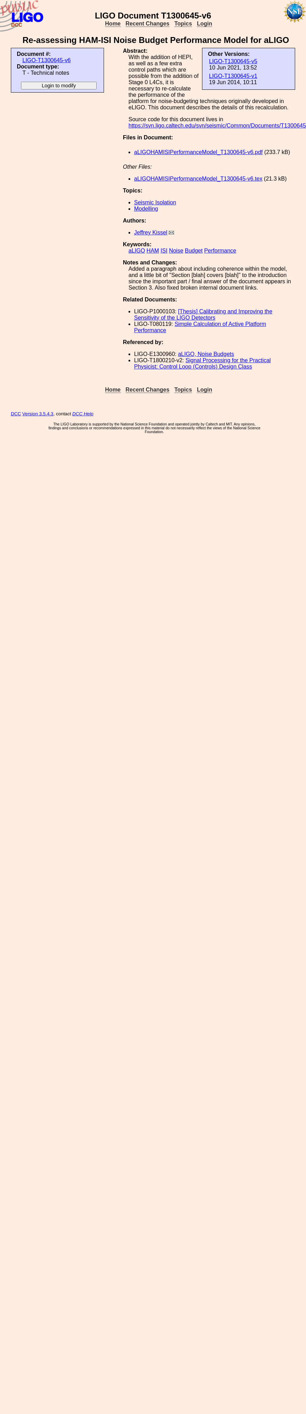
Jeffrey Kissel (150, 232)
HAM (153, 251)
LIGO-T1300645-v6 (46, 60)
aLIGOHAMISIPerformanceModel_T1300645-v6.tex (198, 179)
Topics (183, 24)
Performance (220, 251)
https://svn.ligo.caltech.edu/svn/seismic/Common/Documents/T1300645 (217, 126)
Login (204, 24)
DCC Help (82, 413)
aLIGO (136, 251)
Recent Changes (147, 24)
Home (112, 24)
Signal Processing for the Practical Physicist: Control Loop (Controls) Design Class (202, 363)
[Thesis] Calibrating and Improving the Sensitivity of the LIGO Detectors (203, 314)
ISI (164, 251)
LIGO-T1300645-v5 (233, 61)
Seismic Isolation (155, 202)
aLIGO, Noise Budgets (206, 354)
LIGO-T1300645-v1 (233, 76)
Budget (194, 251)
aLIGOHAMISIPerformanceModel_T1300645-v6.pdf (198, 152)
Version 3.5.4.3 (38, 413)
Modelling (146, 209)
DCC (16, 413)
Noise (176, 251)
